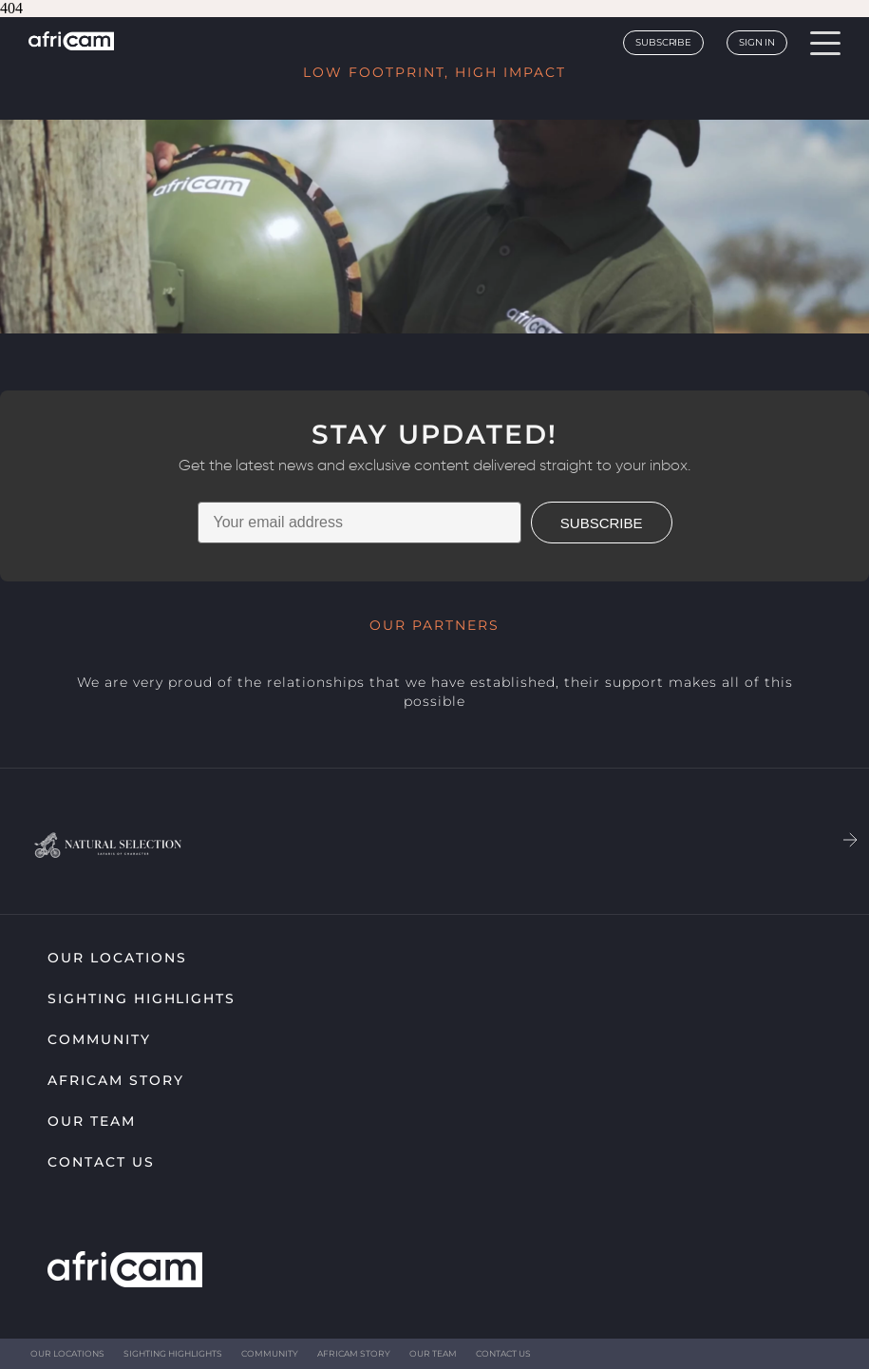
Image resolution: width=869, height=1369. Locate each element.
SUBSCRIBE (601, 523)
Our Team (91, 1121)
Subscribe (663, 42)
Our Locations (116, 957)
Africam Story (115, 1080)
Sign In (757, 42)
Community (99, 1039)
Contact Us (101, 1161)
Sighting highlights (141, 998)
